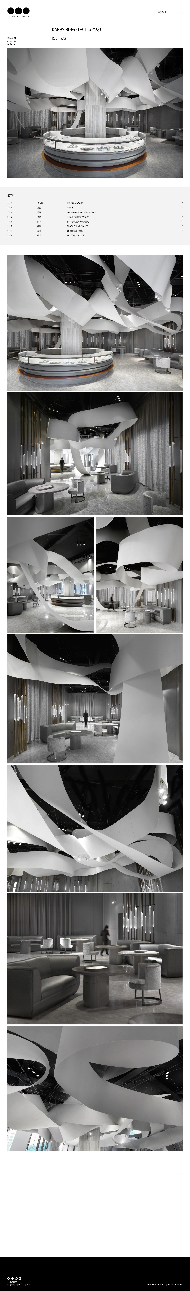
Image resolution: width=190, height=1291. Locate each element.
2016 (12, 44)
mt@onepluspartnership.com (18, 1285)
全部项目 (162, 12)
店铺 (14, 38)
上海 (14, 41)
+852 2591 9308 (15, 1282)
